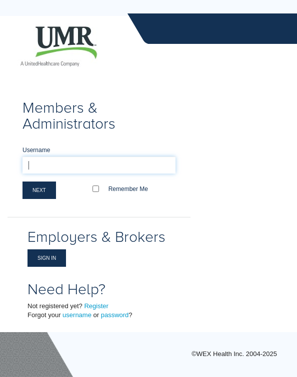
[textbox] (99, 165)
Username (36, 150)
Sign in (47, 258)
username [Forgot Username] (77, 315)
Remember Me (128, 189)
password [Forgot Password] (115, 315)
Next (39, 190)
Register (96, 306)
